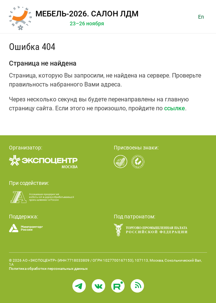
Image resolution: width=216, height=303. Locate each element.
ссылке (174, 108)
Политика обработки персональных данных (48, 268)
